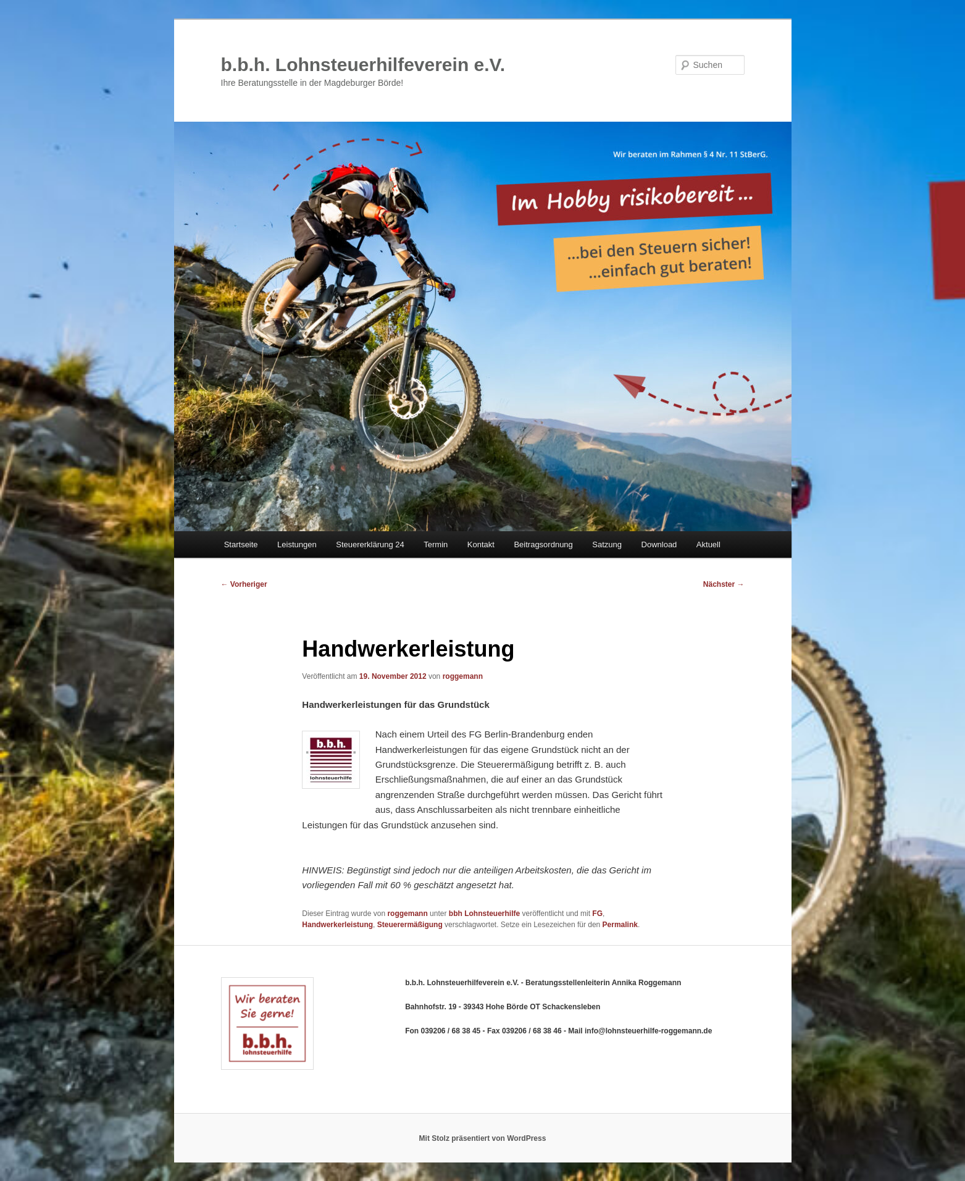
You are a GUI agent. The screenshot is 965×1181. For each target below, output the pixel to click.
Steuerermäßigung (410, 924)
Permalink (620, 924)
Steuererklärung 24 (370, 544)
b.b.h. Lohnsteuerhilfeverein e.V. (363, 64)
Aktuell (708, 544)
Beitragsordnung (543, 544)
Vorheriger (244, 584)
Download (659, 544)
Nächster (724, 584)
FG (597, 913)
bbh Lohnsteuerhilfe (484, 913)
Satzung (607, 544)
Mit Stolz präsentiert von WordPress (482, 1138)
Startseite (241, 544)
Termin (436, 544)
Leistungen (297, 544)
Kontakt (481, 544)
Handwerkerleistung (337, 924)
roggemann (463, 676)
